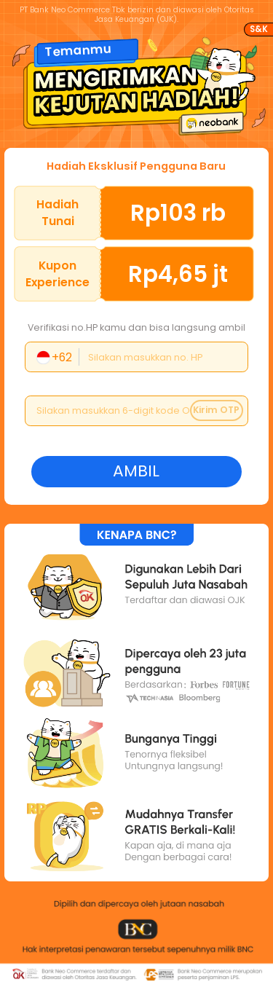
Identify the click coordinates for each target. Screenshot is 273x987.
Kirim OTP (216, 410)
